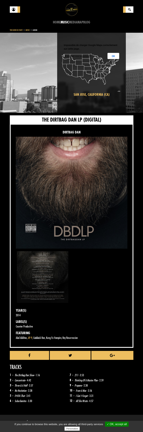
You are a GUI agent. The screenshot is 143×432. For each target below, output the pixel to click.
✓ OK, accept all (117, 424)
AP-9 (30, 337)
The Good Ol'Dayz (16, 30)
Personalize (72, 428)
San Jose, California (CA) (92, 94)
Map (80, 22)
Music (65, 22)
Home (57, 22)
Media (73, 22)
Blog (86, 22)
